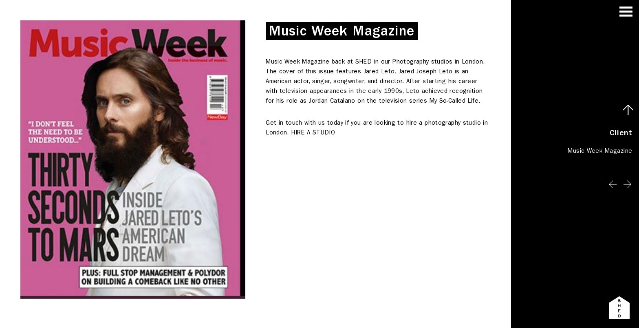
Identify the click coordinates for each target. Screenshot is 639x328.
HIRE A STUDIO (313, 132)
